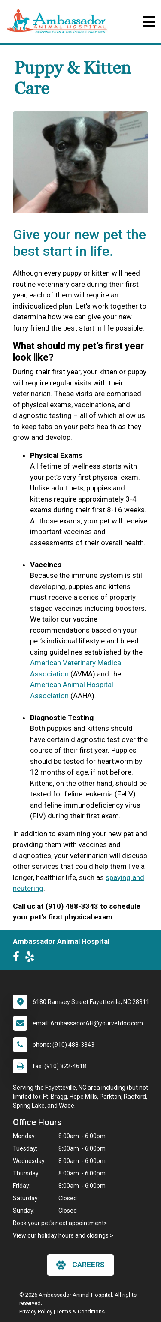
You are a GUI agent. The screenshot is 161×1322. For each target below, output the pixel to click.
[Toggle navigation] (148, 21)
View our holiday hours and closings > (63, 1235)
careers (80, 1265)
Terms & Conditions (80, 1311)
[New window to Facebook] (18, 958)
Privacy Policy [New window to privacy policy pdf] (35, 1311)
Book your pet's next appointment (58, 1223)
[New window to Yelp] (32, 958)
